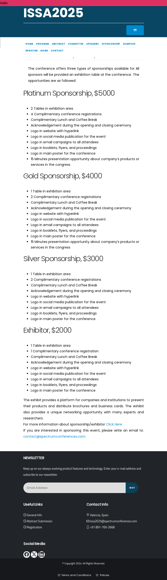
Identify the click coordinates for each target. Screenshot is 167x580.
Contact (58, 51)
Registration (34, 527)
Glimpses (130, 44)
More (44, 51)
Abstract (59, 44)
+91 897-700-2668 (102, 527)
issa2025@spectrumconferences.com (113, 521)
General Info (34, 515)
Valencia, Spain (99, 515)
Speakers (93, 44)
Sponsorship (111, 44)
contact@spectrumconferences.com (54, 436)
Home (30, 44)
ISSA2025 (53, 13)
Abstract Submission (39, 521)
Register (32, 51)
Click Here (114, 424)
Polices (104, 575)
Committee (76, 44)
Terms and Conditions (76, 575)
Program (43, 44)
